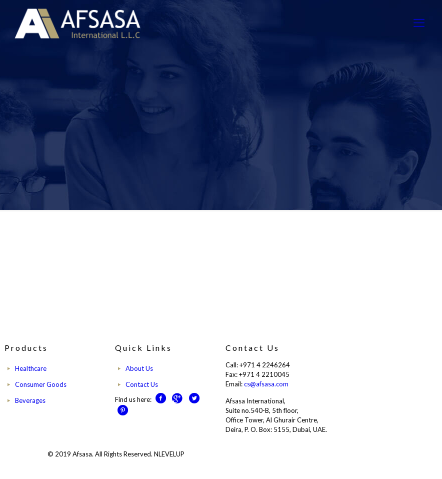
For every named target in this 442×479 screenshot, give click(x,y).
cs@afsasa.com (266, 384)
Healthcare (30, 368)
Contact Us (142, 384)
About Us (139, 368)
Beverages (30, 400)
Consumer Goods (40, 384)
